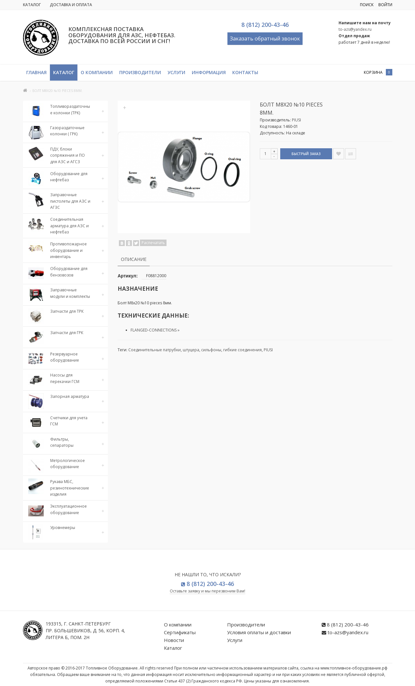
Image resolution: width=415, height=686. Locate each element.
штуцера (191, 350)
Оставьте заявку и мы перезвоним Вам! (207, 591)
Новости (174, 640)
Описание (133, 259)
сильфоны (211, 350)
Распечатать (153, 242)
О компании (97, 72)
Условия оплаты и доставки (259, 632)
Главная (36, 72)
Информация (209, 72)
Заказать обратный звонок (265, 38)
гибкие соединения (242, 350)
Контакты (245, 72)
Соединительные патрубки (154, 350)
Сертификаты (180, 632)
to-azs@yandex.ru (355, 29)
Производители (140, 72)
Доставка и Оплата (71, 4)
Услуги (176, 72)
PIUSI (296, 120)
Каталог (32, 4)
